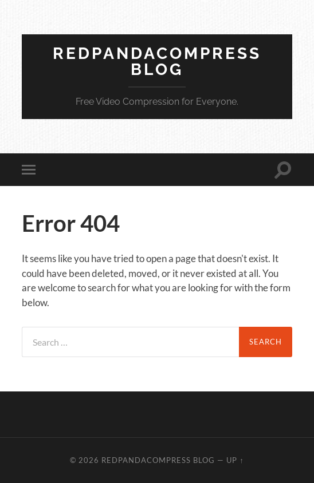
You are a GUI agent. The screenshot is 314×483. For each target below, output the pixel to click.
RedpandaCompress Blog (157, 61)
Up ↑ (235, 460)
